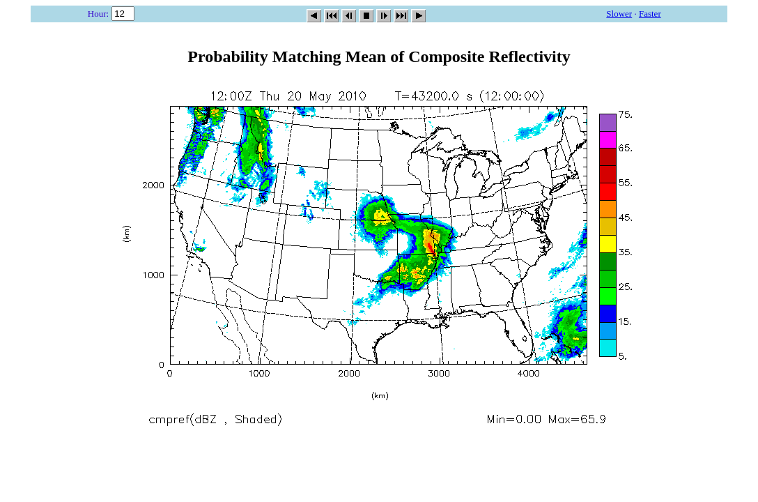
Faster (650, 13)
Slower (619, 13)
